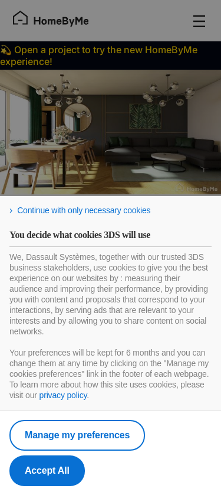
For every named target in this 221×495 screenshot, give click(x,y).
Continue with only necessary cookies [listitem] (83, 210)
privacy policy (63, 395)
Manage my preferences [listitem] (77, 435)
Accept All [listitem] (47, 470)
